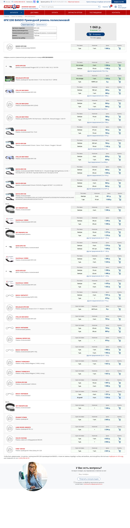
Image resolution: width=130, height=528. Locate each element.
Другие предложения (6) (98, 251)
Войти (120, 6)
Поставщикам (96, 12)
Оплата (55, 12)
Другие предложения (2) (98, 238)
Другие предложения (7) (98, 175)
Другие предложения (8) (98, 136)
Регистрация (122, 8)
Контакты (116, 12)
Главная (6, 16)
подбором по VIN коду (116, 456)
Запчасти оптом (75, 12)
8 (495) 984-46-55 (19, 2)
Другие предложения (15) (98, 71)
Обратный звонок (73, 2)
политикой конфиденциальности (93, 484)
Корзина (105, 7)
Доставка (34, 12)
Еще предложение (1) (98, 109)
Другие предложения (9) (98, 149)
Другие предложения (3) (98, 96)
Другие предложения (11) (98, 189)
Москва (7, 2)
